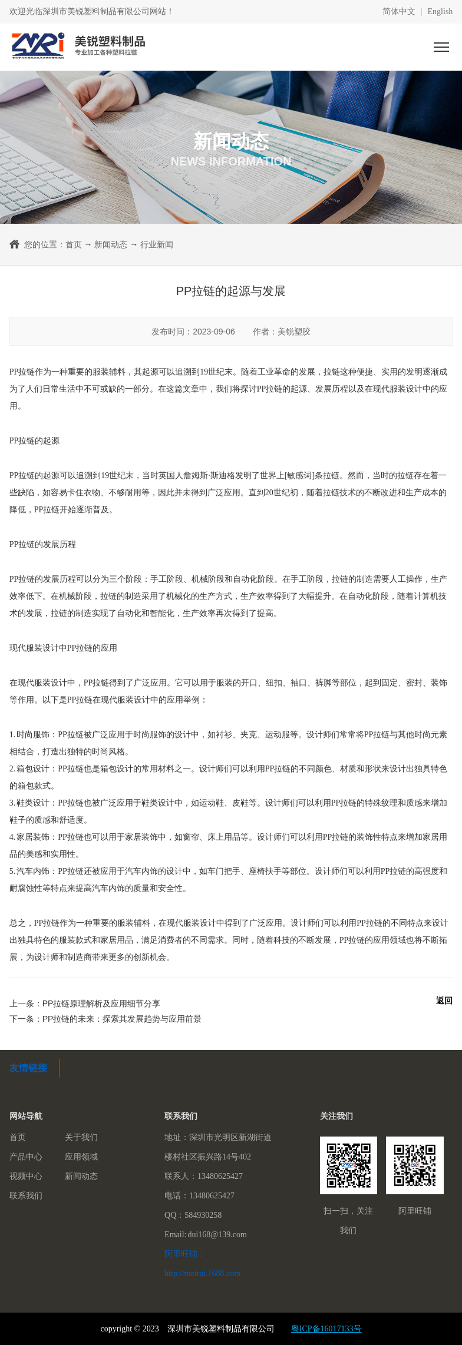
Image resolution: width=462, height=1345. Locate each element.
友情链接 (28, 1068)
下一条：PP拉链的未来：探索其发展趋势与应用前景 (105, 1018)
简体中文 (398, 12)
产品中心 (25, 1156)
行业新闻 (156, 244)
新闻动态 (110, 244)
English (440, 12)
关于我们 (81, 1137)
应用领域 (81, 1156)
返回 (444, 1000)
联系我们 (25, 1195)
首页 (73, 244)
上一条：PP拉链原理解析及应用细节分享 (85, 1003)
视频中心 (25, 1176)
